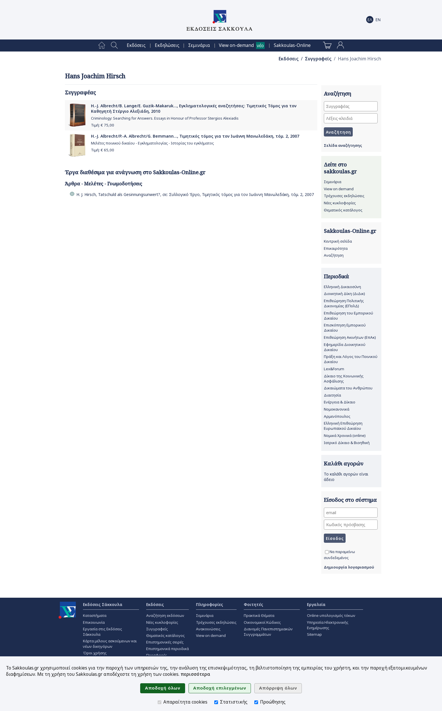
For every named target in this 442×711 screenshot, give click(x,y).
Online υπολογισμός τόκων (331, 615)
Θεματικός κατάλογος (343, 210)
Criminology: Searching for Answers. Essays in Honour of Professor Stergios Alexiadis (165, 118)
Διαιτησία (332, 395)
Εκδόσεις (136, 45)
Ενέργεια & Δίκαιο (339, 402)
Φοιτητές (253, 604)
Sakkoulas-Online (292, 45)
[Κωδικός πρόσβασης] (350, 525)
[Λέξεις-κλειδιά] (350, 118)
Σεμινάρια (199, 45)
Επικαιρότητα (336, 248)
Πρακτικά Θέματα (259, 615)
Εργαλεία (316, 604)
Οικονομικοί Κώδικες (262, 622)
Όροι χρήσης (95, 652)
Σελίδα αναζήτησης (343, 145)
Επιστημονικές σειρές (165, 642)
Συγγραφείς (318, 59)
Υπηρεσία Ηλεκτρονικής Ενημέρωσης (327, 625)
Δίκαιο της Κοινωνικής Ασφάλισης (344, 378)
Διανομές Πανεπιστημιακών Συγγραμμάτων (268, 631)
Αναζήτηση (334, 255)
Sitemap (314, 634)
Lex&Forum (334, 368)
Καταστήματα (94, 615)
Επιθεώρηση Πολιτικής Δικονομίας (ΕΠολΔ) (344, 303)
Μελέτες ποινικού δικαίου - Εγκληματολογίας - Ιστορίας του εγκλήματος (152, 143)
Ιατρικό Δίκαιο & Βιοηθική (347, 442)
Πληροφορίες (209, 604)
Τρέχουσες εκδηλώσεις (344, 195)
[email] (350, 513)
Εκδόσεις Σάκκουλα (102, 604)
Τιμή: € (102, 125)
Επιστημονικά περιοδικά (167, 648)
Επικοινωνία (94, 622)
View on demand (339, 188)
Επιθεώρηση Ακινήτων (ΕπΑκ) (350, 337)
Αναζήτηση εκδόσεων (165, 615)
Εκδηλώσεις (167, 45)
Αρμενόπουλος (337, 416)
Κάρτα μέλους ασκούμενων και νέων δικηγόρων (110, 643)
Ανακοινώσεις (208, 628)
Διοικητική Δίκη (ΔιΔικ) (344, 293)
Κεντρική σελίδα (338, 241)
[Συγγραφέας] (350, 106)
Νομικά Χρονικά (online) (345, 435)
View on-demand (236, 45)
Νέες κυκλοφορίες (340, 202)
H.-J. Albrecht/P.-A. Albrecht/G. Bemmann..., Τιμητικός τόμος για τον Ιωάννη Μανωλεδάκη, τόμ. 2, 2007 (195, 136)
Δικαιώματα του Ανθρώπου (348, 388)
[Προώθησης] (256, 702)
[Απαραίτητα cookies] (159, 702)
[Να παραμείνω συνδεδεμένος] (327, 552)
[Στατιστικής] (216, 702)
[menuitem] (101, 45)
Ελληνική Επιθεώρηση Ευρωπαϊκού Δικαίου (343, 426)
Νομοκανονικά (336, 409)
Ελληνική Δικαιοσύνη (342, 286)
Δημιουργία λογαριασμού (349, 567)
